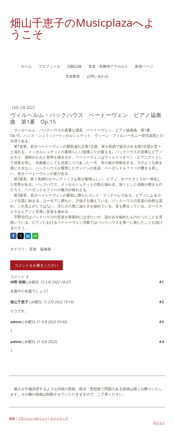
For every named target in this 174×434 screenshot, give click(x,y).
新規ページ (144, 66)
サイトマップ (59, 418)
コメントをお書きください (36, 265)
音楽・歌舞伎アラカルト (108, 66)
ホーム (26, 66)
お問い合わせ (98, 76)
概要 (12, 418)
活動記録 (74, 66)
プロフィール (49, 66)
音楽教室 (72, 76)
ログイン (159, 423)
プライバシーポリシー (32, 418)
